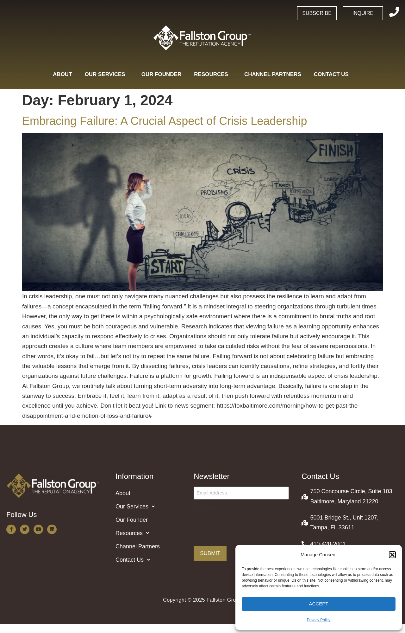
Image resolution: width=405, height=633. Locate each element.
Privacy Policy (319, 620)
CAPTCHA (206, 508)
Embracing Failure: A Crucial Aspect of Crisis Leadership (164, 120)
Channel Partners (272, 74)
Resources (213, 74)
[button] (392, 555)
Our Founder (161, 74)
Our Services (107, 74)
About (62, 74)
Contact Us (333, 74)
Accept (318, 603)
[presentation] (242, 526)
